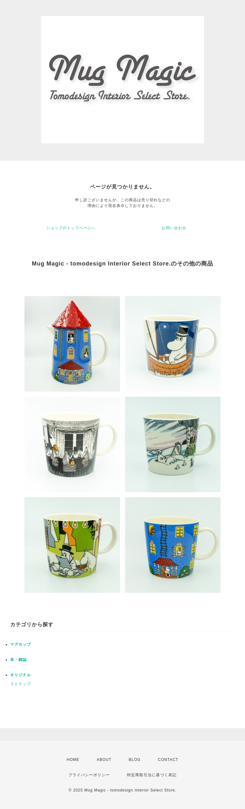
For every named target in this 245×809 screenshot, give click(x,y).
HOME (73, 759)
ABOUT (104, 759)
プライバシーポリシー (89, 775)
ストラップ (20, 684)
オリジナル (20, 675)
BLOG (135, 759)
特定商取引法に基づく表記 (152, 775)
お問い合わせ (174, 228)
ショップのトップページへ (71, 228)
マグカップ (20, 644)
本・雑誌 (18, 659)
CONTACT (168, 759)
